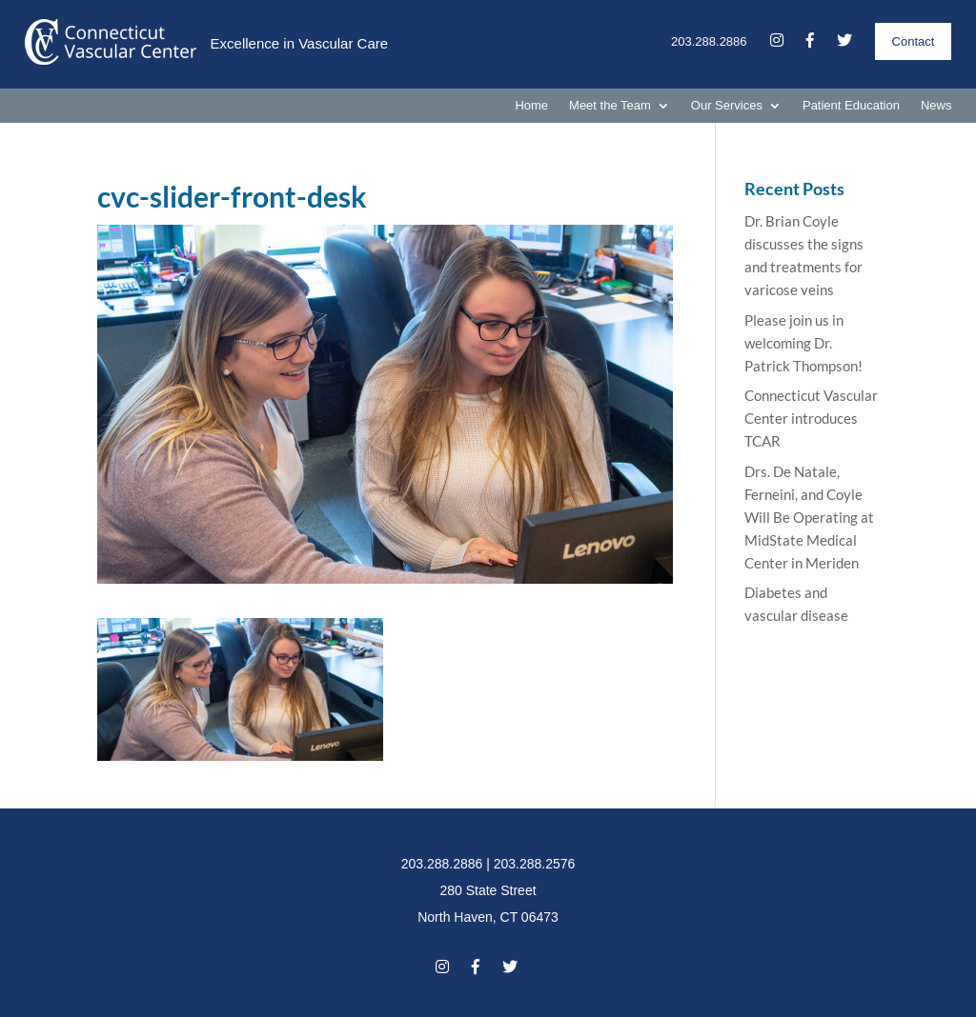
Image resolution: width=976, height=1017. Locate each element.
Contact (913, 41)
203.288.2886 (709, 41)
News (936, 105)
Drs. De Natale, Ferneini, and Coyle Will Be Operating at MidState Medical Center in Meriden (809, 517)
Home (531, 105)
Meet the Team (610, 105)
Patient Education (851, 105)
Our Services (726, 105)
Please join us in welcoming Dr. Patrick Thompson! (803, 342)
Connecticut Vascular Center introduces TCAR (811, 418)
